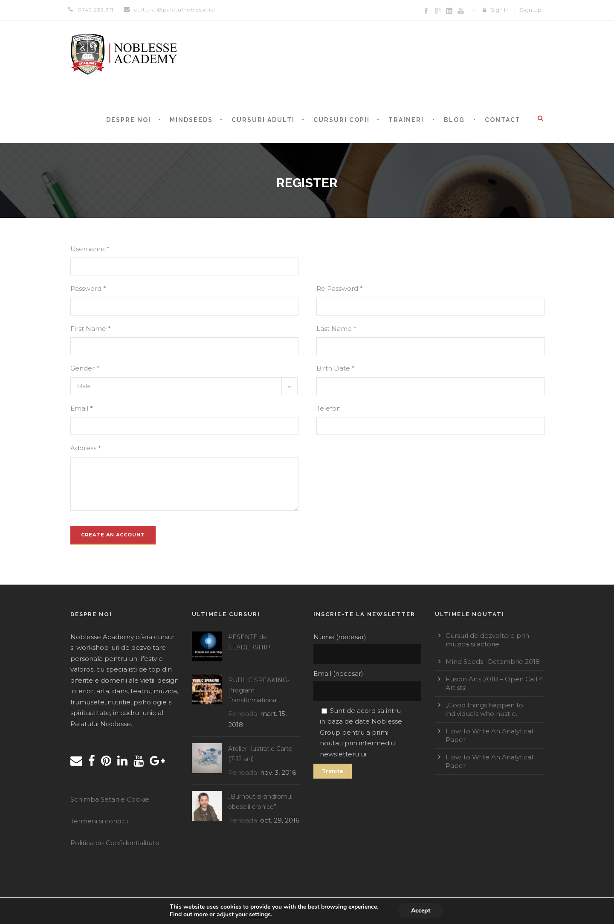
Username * (90, 249)
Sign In (499, 9)
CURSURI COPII (341, 119)
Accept (420, 911)
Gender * (84, 368)
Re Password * (339, 288)
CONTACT (503, 119)
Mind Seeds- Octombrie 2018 (493, 662)
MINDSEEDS (191, 119)
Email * (81, 408)
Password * (88, 288)
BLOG (454, 119)
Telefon (328, 408)
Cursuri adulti (263, 119)
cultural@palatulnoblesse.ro (174, 9)
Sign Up (531, 9)
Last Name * (336, 328)
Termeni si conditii (99, 821)
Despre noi (128, 119)
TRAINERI (406, 119)
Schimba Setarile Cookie (109, 799)
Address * (85, 448)
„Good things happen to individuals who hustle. (484, 709)
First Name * (90, 328)
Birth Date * (335, 368)
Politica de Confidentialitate (114, 843)
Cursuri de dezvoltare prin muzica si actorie (487, 639)
